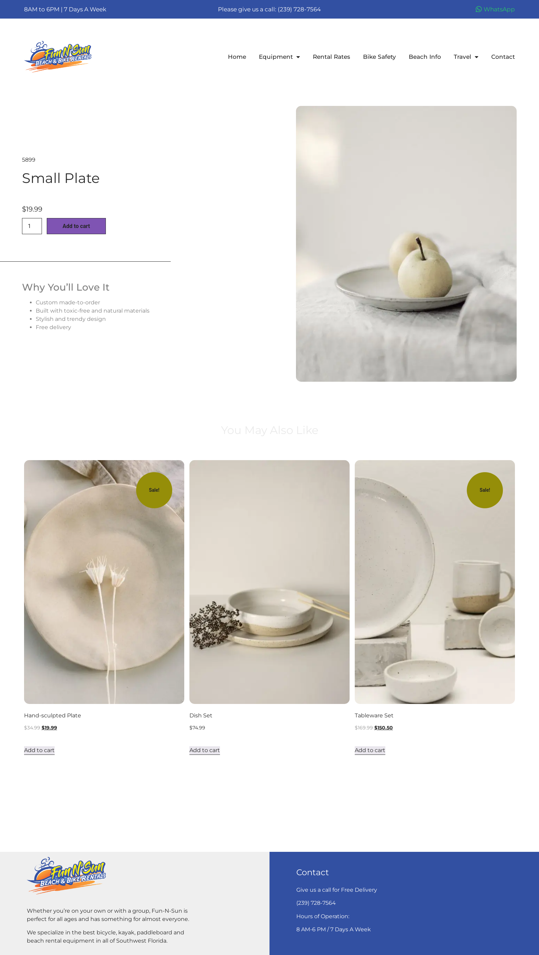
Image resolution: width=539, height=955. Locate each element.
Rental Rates (331, 56)
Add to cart (76, 226)
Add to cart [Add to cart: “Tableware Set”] (370, 750)
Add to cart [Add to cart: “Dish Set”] (204, 750)
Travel (466, 56)
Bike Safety (379, 56)
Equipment (279, 56)
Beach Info (425, 56)
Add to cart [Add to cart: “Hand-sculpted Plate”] (39, 750)
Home (237, 56)
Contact (503, 56)
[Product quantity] (32, 226)
